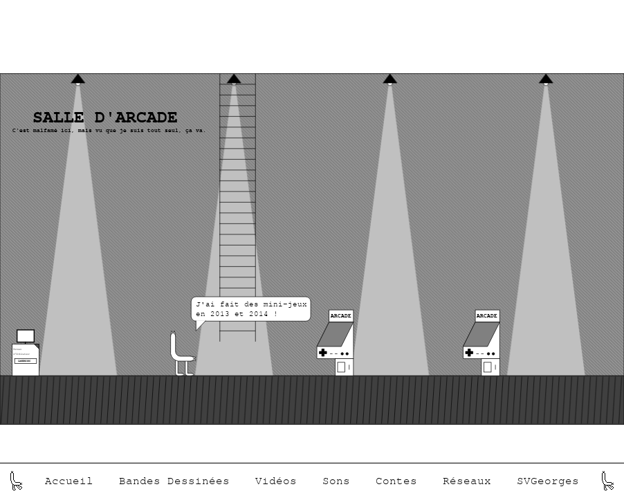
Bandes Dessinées (174, 480)
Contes (396, 480)
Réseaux (467, 480)
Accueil (69, 480)
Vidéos (276, 480)
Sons (336, 480)
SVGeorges (548, 480)
